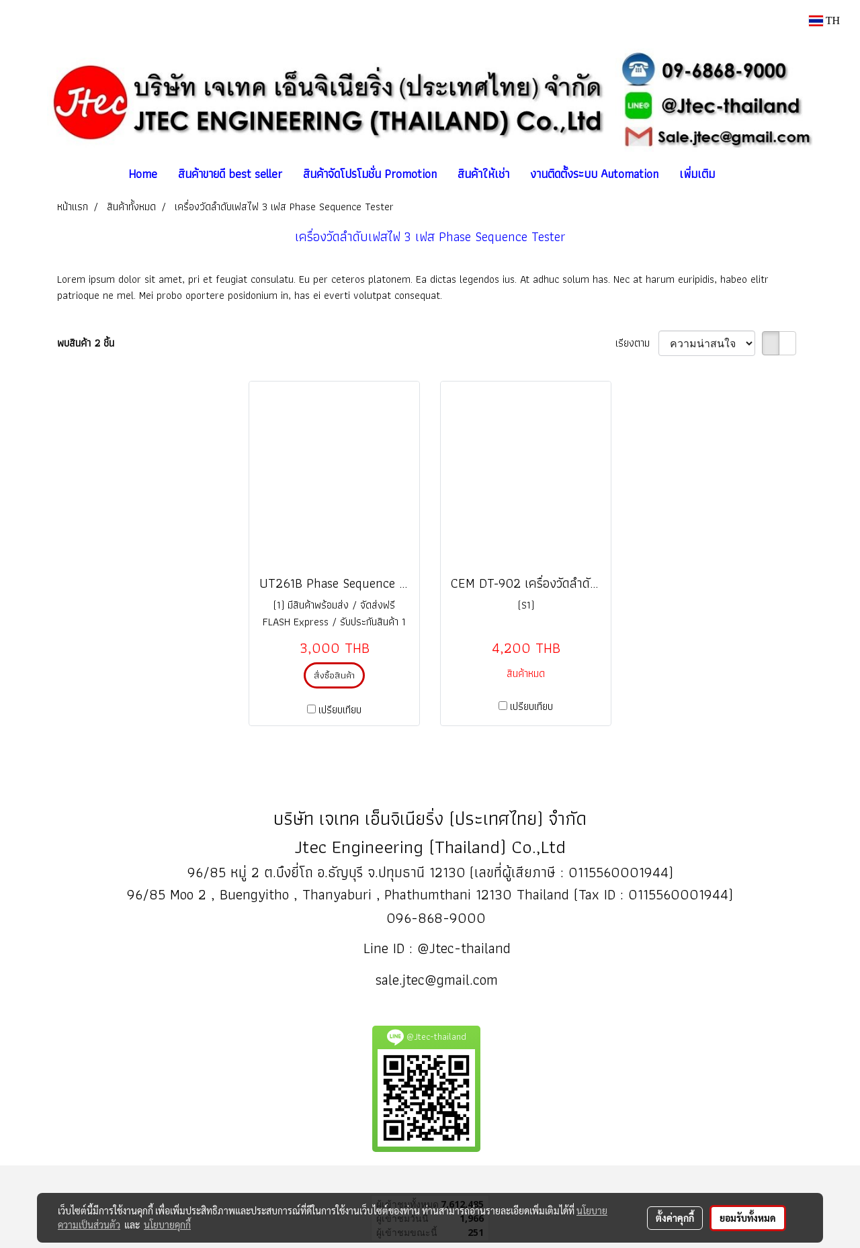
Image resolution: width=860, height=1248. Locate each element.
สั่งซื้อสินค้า (334, 675)
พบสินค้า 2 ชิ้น (85, 343)
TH (824, 20)
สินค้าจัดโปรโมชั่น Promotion (370, 173)
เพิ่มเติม (697, 173)
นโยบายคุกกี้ (167, 1224)
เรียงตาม (636, 343)
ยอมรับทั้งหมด (748, 1218)
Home (142, 173)
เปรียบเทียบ (339, 710)
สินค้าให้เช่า (483, 173)
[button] (737, 174)
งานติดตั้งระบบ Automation (594, 173)
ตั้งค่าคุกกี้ (675, 1218)
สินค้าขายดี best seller (230, 173)
